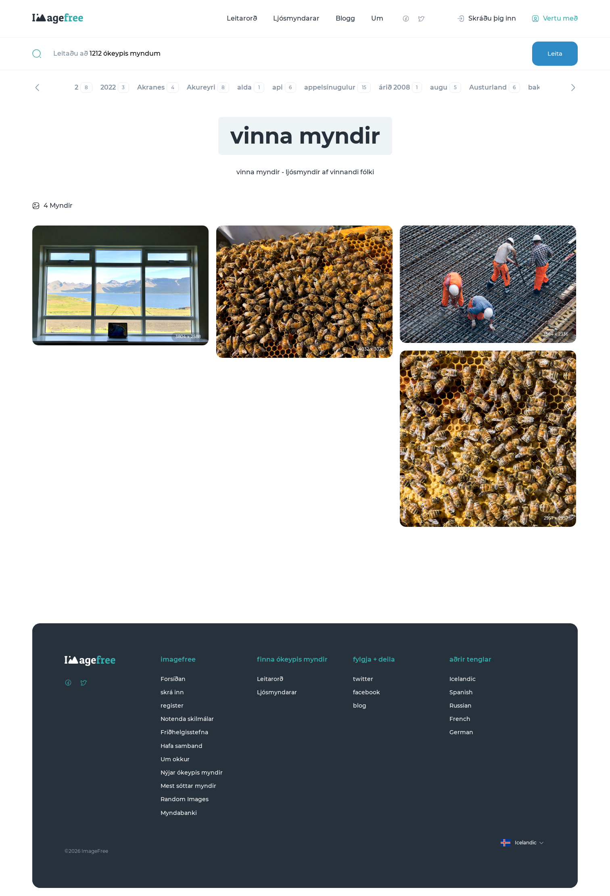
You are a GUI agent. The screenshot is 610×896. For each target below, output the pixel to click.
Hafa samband (182, 746)
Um (377, 18)
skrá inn (172, 692)
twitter (363, 679)
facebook (366, 692)
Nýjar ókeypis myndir (192, 772)
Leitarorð (242, 18)
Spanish (461, 692)
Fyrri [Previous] (37, 87)
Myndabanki (179, 813)
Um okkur (175, 759)
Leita (554, 53)
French (459, 719)
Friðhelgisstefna (184, 732)
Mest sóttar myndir (188, 785)
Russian (460, 705)
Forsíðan (173, 679)
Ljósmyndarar (296, 18)
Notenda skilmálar (187, 719)
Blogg (345, 18)
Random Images (185, 799)
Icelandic (462, 679)
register (172, 705)
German (461, 732)
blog (359, 705)
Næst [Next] (573, 87)
